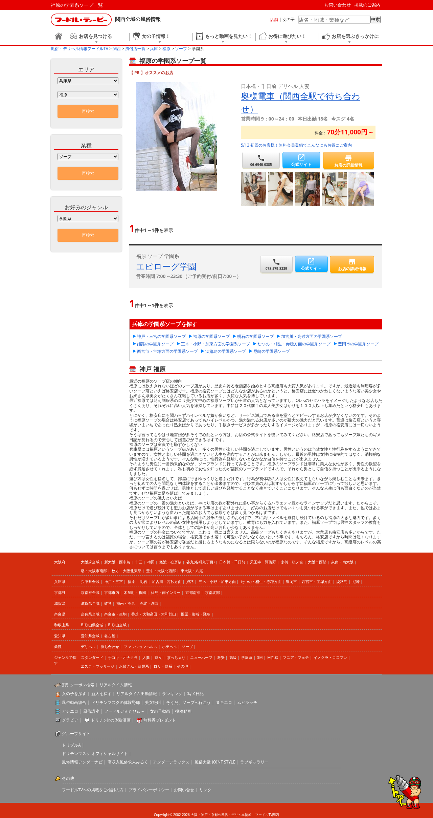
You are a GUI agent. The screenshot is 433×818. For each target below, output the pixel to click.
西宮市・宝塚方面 (317, 581)
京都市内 (111, 592)
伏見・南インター (166, 592)
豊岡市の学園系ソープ (358, 344)
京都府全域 (90, 592)
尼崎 (356, 581)
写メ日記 (195, 693)
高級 (233, 657)
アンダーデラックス (171, 762)
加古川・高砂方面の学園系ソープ (311, 336)
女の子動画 (160, 711)
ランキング (172, 693)
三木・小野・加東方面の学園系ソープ (215, 344)
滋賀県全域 (90, 603)
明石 (143, 581)
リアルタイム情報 (115, 685)
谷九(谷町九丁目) (200, 561)
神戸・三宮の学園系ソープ (161, 336)
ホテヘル (169, 646)
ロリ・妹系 (163, 666)
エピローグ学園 (166, 266)
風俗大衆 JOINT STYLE (215, 762)
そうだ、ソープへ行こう (188, 702)
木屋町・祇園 (135, 592)
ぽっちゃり (176, 657)
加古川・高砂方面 (167, 581)
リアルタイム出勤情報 (136, 693)
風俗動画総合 (74, 702)
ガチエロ (70, 711)
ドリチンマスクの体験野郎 (115, 702)
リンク (205, 790)
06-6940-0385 (261, 160)
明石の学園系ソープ (255, 336)
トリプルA (71, 745)
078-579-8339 (276, 264)
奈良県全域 (90, 614)
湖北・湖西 (149, 603)
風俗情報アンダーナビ (82, 762)
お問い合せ (184, 790)
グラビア (70, 720)
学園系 (246, 657)
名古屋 (109, 635)
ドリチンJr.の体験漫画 (111, 720)
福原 (131, 581)
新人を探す (101, 693)
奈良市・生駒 (115, 614)
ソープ (187, 646)
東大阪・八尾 (192, 570)
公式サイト (301, 160)
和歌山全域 (117, 624)
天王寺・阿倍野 (263, 561)
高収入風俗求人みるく (128, 762)
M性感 (272, 657)
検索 (375, 19)
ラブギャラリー (254, 762)
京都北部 (212, 592)
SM (260, 657)
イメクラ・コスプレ (330, 657)
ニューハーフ (201, 657)
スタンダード (92, 657)
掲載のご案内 (367, 5)
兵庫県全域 (90, 581)
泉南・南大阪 (342, 561)
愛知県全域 (90, 635)
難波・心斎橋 (170, 561)
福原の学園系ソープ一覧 (77, 5)
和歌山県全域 (92, 624)
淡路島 (341, 581)
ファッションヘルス (140, 646)
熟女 (158, 657)
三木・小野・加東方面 (217, 581)
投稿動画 (183, 711)
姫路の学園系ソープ (155, 344)
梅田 (151, 561)
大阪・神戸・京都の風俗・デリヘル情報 (221, 814)
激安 (221, 657)
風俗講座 (91, 711)
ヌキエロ (224, 702)
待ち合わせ (109, 646)
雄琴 (108, 603)
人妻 (146, 657)
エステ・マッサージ (97, 666)
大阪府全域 (90, 561)
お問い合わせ (337, 5)
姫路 (190, 581)
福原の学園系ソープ (211, 336)
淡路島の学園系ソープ (225, 351)
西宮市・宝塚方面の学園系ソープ (167, 351)
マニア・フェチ (296, 657)
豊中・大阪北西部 (161, 570)
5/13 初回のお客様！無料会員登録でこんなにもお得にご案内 (296, 145)
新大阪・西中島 (117, 561)
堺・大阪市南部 (94, 570)
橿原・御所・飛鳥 (195, 614)
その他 (182, 666)
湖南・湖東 (125, 603)
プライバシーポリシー (149, 790)
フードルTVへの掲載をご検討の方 (92, 790)
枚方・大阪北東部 (126, 570)
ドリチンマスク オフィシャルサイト (95, 753)
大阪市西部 (317, 561)
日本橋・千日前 (232, 561)
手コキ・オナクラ (123, 657)
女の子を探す (74, 693)
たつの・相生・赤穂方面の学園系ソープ (294, 344)
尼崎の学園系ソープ (271, 351)
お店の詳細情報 (348, 161)
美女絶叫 (153, 702)
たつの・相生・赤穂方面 (261, 581)
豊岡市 (291, 581)
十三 (138, 561)
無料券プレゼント (159, 720)
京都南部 (192, 592)
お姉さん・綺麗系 (134, 666)
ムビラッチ (247, 702)
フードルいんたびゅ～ (124, 711)
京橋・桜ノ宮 (292, 561)
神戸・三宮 (113, 581)
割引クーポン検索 (78, 685)
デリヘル (88, 646)
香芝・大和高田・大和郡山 (153, 614)
